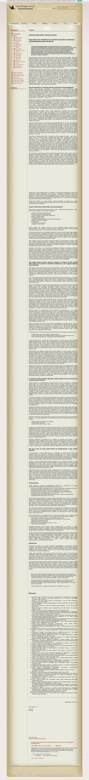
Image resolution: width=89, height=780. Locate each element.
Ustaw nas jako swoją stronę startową (66, 6)
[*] (54, 209)
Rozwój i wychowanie (18, 44)
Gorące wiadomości (18, 72)
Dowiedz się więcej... (72, 0)
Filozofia (17, 63)
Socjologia (18, 60)
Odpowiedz (58, 745)
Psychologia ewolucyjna (18, 55)
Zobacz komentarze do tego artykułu (37, 738)
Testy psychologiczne (18, 74)
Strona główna (16, 34)
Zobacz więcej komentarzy (37, 758)
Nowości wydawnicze (18, 78)
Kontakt (75, 23)
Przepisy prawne (19, 64)
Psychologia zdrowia (18, 41)
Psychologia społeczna (18, 58)
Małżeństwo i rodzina (19, 46)
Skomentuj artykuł (33, 737)
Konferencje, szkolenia (18, 80)
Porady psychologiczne (18, 75)
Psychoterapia (19, 37)
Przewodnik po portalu (13, 23)
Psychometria (19, 53)
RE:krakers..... (39, 755)
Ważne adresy (19, 67)
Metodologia (18, 66)
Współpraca (44, 23)
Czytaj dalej (55, 751)
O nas (65, 23)
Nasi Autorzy (24, 23)
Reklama (34, 23)
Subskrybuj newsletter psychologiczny (67, 9)
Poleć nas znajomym (62, 7)
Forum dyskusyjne (17, 83)
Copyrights (55, 23)
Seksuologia (18, 48)
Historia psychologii (20, 61)
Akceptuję (80, 0)
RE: (34, 754)
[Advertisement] (44, 17)
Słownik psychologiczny (18, 81)
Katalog (15, 35)
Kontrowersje (16, 77)
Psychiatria (18, 39)
